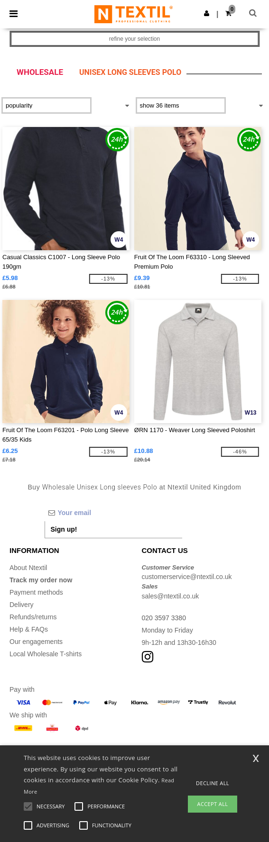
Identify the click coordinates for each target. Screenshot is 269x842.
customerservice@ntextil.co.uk (187, 576)
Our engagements (36, 641)
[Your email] (113, 512)
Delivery (21, 604)
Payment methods (36, 592)
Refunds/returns (33, 617)
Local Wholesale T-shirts (45, 654)
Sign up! (64, 529)
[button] (206, 13)
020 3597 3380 (164, 618)
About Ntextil (28, 567)
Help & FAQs (28, 629)
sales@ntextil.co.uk (170, 596)
